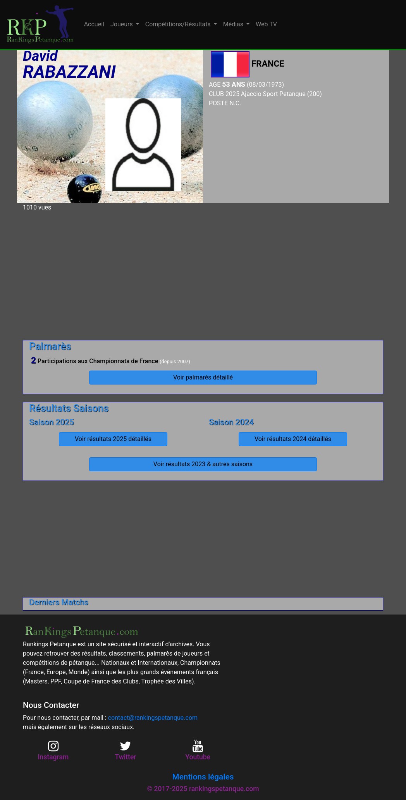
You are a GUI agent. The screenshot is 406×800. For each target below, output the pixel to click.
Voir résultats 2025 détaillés (113, 439)
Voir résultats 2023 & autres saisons (203, 464)
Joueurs (122, 24)
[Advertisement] (203, 272)
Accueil (94, 24)
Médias (234, 24)
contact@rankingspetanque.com (153, 717)
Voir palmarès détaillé (203, 377)
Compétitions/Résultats (178, 24)
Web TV (266, 24)
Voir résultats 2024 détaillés (293, 439)
